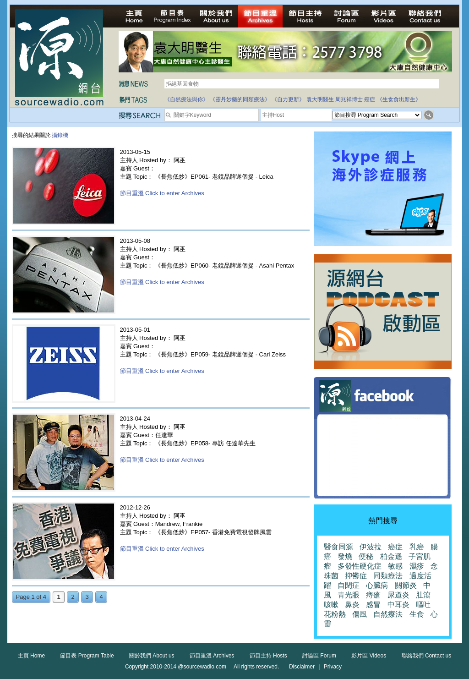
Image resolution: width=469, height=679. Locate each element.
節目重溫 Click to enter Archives (162, 193)
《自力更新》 (288, 99)
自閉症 (349, 585)
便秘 (366, 556)
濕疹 (416, 566)
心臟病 (377, 585)
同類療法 (388, 576)
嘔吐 (423, 604)
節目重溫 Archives (212, 655)
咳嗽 (331, 604)
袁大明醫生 (320, 99)
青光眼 (349, 595)
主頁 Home (31, 655)
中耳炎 (398, 604)
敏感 (395, 566)
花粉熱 (335, 614)
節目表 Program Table (87, 655)
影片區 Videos (368, 655)
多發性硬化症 (360, 566)
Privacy (333, 666)
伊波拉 (371, 547)
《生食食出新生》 (399, 99)
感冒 (373, 604)
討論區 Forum (319, 655)
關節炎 (406, 585)
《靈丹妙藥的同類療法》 (240, 99)
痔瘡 (373, 595)
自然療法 (388, 614)
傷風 (359, 614)
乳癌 (416, 547)
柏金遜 (391, 556)
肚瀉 (423, 595)
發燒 (345, 556)
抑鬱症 (356, 576)
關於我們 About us (152, 655)
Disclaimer (302, 666)
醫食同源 (338, 547)
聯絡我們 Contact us (427, 655)
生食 (416, 614)
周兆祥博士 (349, 99)
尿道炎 (398, 595)
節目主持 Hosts (268, 655)
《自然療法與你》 (186, 99)
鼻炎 (352, 604)
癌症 (369, 99)
